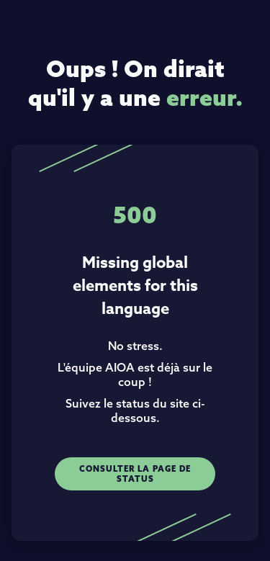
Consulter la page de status (135, 474)
